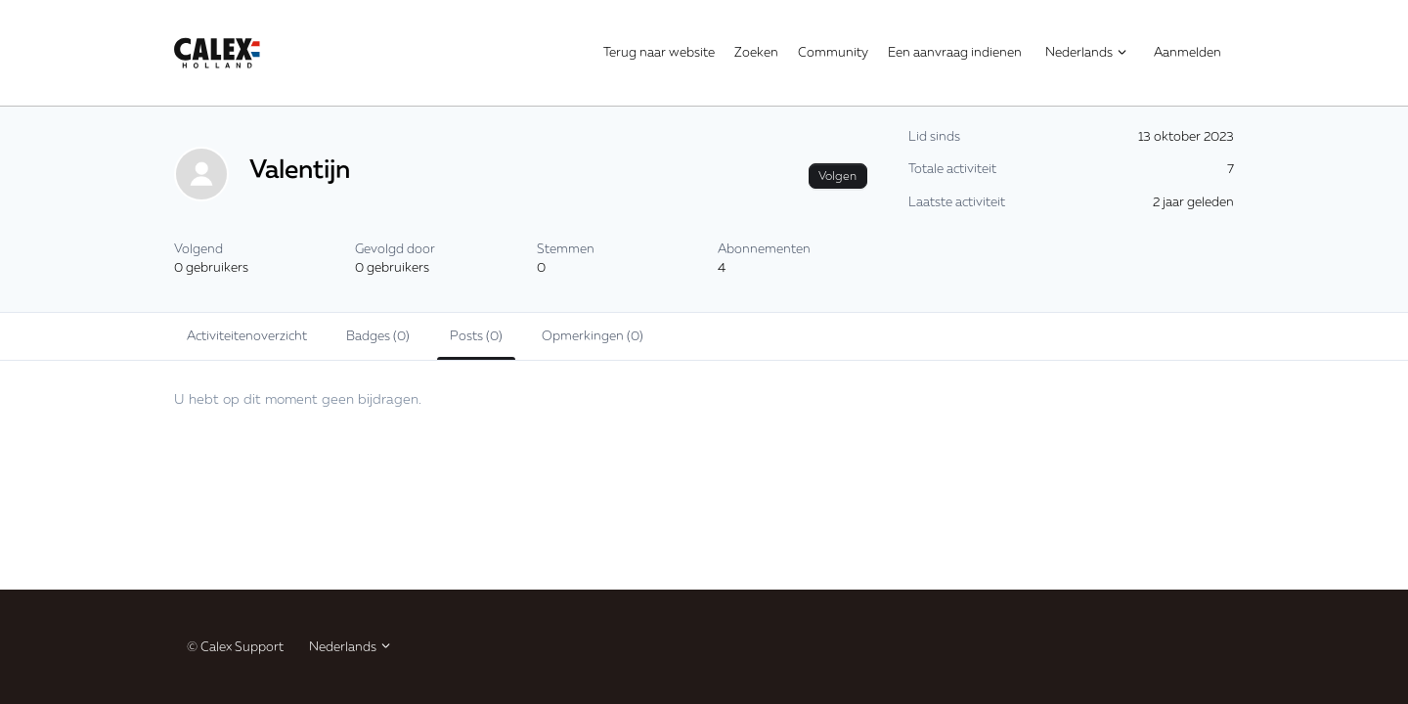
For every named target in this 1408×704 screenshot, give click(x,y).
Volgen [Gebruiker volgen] (837, 175)
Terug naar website (659, 52)
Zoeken (756, 52)
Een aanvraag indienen (955, 52)
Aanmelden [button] (1187, 52)
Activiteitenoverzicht (247, 335)
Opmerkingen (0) (592, 335)
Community (833, 52)
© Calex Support (235, 646)
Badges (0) (378, 335)
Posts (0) (476, 335)
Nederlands (1086, 52)
